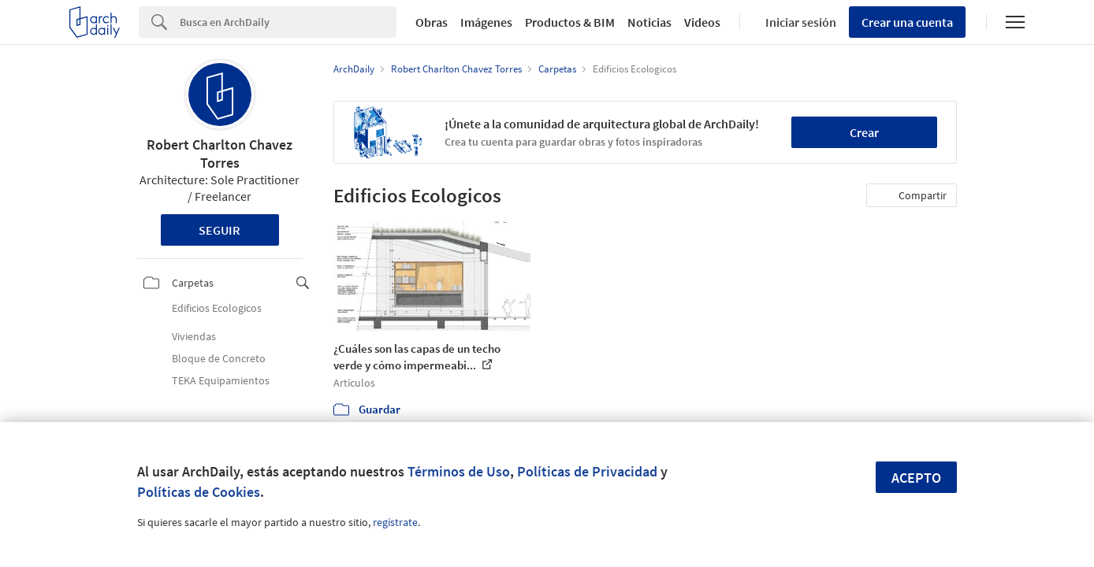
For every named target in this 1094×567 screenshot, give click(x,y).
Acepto (916, 478)
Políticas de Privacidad (587, 471)
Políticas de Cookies (198, 492)
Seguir (219, 230)
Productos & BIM (570, 22)
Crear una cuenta (907, 22)
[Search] (288, 22)
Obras (431, 22)
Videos (702, 22)
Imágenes (486, 22)
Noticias (649, 22)
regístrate (395, 522)
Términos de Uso (458, 471)
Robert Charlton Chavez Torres (219, 153)
